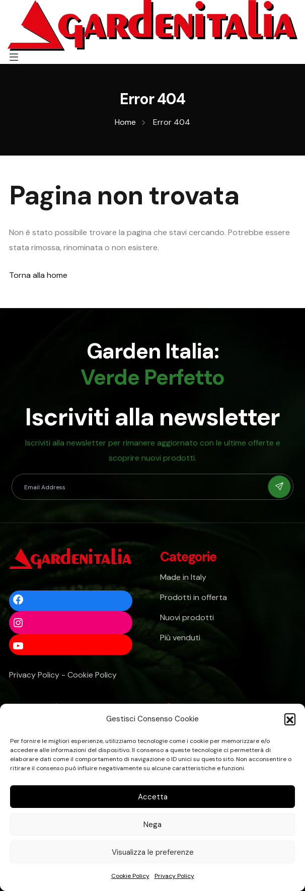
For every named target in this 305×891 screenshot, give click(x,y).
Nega (152, 825)
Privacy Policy (174, 876)
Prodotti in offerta (193, 597)
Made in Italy (183, 577)
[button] (290, 719)
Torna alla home (38, 275)
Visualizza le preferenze (153, 852)
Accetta (153, 797)
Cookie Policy (130, 876)
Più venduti (180, 637)
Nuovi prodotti (187, 617)
